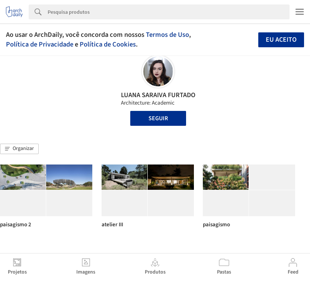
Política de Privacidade (39, 44)
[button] (19, 149)
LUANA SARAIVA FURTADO (158, 95)
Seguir (158, 118)
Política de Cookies (108, 44)
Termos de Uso (167, 34)
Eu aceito (281, 39)
